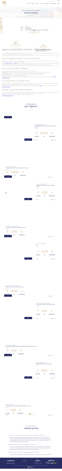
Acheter (37, 3)
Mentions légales (36, 465)
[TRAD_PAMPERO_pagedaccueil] (5, 5)
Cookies (48, 465)
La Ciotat (15, 63)
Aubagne (40, 85)
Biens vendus (46, 3)
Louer (41, 3)
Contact (58, 3)
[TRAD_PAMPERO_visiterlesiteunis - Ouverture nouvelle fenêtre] (48, 463)
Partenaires (41, 465)
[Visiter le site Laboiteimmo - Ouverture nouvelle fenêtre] (31, 467)
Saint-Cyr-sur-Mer (8, 63)
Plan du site (32, 465)
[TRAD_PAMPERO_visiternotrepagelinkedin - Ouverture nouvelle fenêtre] (38, 463)
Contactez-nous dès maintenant (7, 95)
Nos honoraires (28, 465)
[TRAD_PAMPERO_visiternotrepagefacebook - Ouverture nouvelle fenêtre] (40, 463)
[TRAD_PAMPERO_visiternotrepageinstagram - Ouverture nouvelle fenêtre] (35, 463)
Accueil (28, 3)
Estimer (32, 3)
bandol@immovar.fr (28, 28)
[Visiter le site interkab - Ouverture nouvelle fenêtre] (54, 463)
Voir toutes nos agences (6, 86)
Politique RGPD (45, 465)
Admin (39, 465)
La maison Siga (53, 3)
